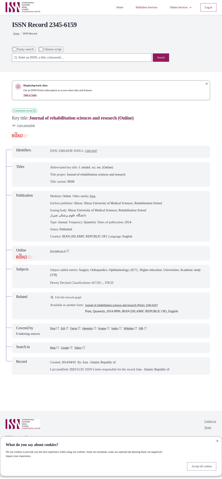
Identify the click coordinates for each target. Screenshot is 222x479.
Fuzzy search (25, 49)
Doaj (53, 330)
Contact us (209, 423)
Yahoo (80, 349)
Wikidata (135, 330)
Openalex (91, 330)
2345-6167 (92, 151)
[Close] (217, 440)
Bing (53, 349)
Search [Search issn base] (160, 58)
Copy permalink (24, 126)
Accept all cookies (200, 466)
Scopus (106, 330)
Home (113, 7)
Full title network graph (67, 298)
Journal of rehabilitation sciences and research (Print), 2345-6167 (126, 306)
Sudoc (120, 330)
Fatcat (75, 330)
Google (66, 349)
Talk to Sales (30, 95)
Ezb (64, 330)
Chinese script (52, 49)
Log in (208, 7)
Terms (207, 430)
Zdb (149, 330)
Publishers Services (141, 7)
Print (93, 197)
